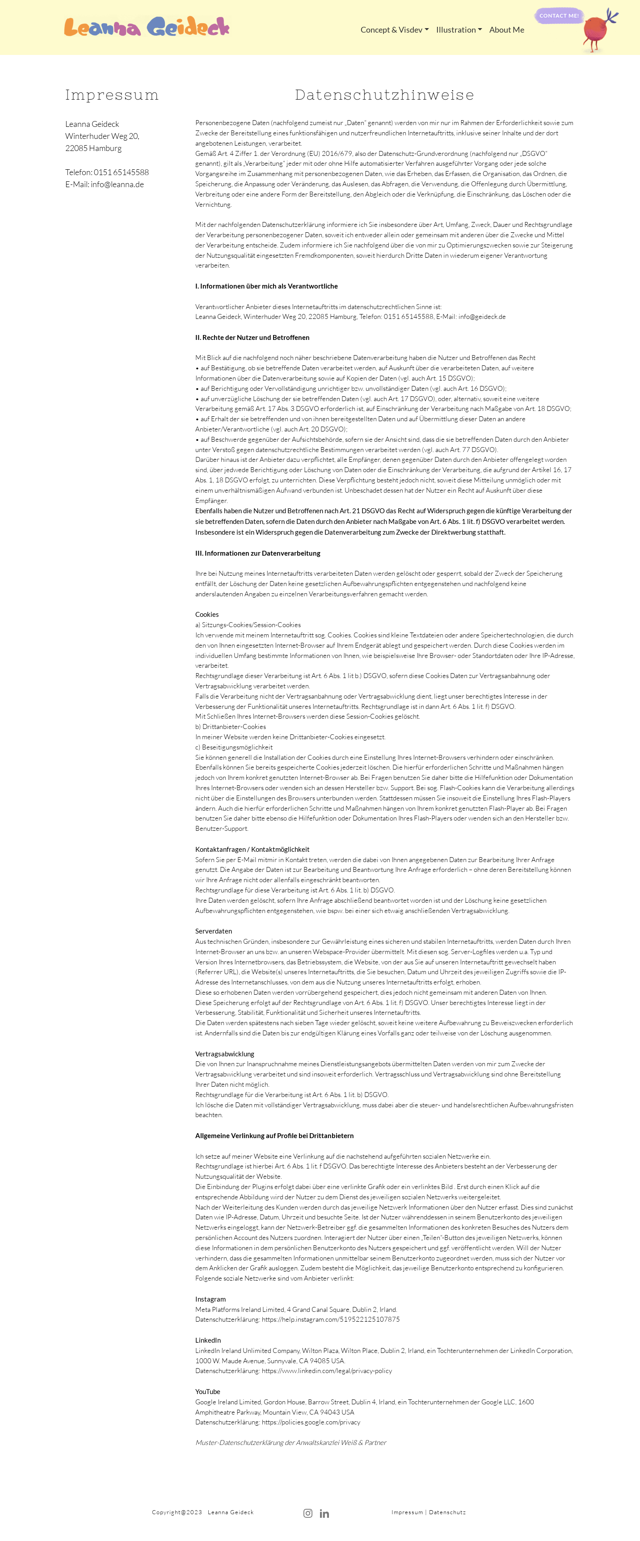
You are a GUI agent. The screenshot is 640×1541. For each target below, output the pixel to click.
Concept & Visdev (391, 29)
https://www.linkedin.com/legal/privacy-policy (327, 1370)
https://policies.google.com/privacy (311, 1422)
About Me (506, 29)
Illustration (456, 29)
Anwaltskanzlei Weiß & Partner (341, 1442)
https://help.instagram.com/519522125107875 (331, 1319)
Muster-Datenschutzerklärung (239, 1442)
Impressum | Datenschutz (429, 1512)
